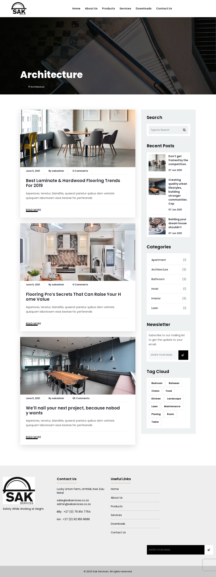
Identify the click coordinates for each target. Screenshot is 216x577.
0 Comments (80, 170)
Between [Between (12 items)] (174, 383)
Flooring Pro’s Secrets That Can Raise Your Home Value (73, 296)
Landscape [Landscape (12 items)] (174, 398)
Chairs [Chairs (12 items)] (155, 390)
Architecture (159, 269)
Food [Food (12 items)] (169, 390)
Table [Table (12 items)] (155, 421)
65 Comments (81, 398)
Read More (33, 210)
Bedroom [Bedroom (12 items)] (156, 383)
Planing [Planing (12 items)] (156, 414)
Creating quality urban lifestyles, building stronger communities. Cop (177, 191)
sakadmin (58, 170)
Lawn (154, 308)
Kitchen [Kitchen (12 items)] (156, 398)
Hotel (154, 289)
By (50, 170)
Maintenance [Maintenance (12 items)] (172, 406)
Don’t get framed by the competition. (178, 160)
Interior (156, 298)
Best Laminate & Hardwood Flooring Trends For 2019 (73, 183)
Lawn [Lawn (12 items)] (154, 406)
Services (125, 8)
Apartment (158, 260)
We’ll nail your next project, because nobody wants (73, 410)
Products (108, 8)
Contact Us (164, 8)
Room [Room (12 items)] (170, 414)
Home (76, 8)
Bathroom (158, 279)
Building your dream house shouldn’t (177, 223)
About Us (91, 8)
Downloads (144, 8)
